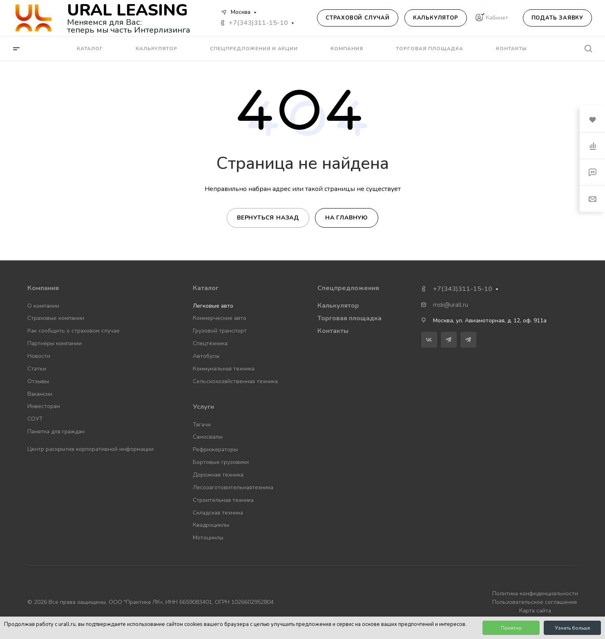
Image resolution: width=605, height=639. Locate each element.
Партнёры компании (54, 343)
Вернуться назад (268, 218)
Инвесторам (43, 406)
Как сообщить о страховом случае (73, 331)
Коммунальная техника (224, 369)
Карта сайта (535, 611)
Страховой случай (358, 18)
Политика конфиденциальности (535, 593)
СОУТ (35, 419)
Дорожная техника (218, 475)
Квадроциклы (211, 525)
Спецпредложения (348, 288)
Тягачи (202, 424)
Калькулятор (435, 18)
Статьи (36, 369)
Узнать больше (572, 628)
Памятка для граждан (56, 431)
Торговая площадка (349, 318)
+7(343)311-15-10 (258, 22)
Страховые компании (55, 318)
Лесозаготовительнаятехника (233, 487)
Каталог (206, 288)
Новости (38, 356)
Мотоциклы (208, 537)
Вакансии (39, 394)
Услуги (203, 406)
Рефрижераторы (215, 449)
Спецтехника (210, 343)
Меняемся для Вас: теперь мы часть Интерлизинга (128, 26)
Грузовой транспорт (220, 331)
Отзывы (38, 381)
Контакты (332, 330)
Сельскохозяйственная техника (235, 381)
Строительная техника (223, 500)
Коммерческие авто (219, 318)
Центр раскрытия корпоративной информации (90, 449)
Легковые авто (213, 306)
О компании (43, 306)
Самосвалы (208, 437)
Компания (43, 288)
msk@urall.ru (450, 305)
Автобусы (206, 356)
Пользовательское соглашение (534, 602)
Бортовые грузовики (221, 462)
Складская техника (218, 513)
